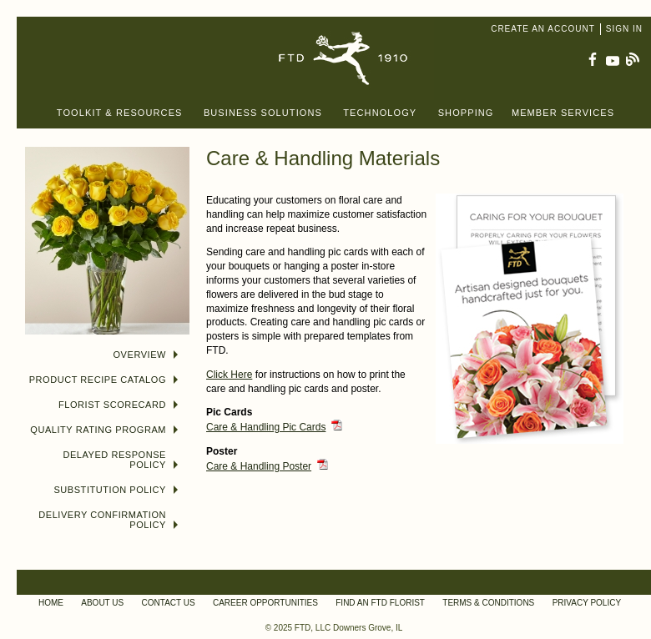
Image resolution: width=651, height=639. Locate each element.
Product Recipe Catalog (103, 380)
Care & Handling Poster (258, 466)
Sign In (624, 28)
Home (50, 603)
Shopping (466, 113)
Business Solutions (263, 113)
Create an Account (543, 28)
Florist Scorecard (118, 405)
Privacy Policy (587, 603)
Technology (379, 113)
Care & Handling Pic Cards (266, 427)
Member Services (563, 113)
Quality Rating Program (104, 430)
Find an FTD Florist (380, 603)
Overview (146, 355)
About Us (102, 603)
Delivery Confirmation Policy (108, 520)
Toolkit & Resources (120, 113)
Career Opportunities (265, 603)
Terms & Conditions (488, 603)
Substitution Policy (115, 490)
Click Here (229, 374)
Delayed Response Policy (120, 460)
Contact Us (168, 603)
